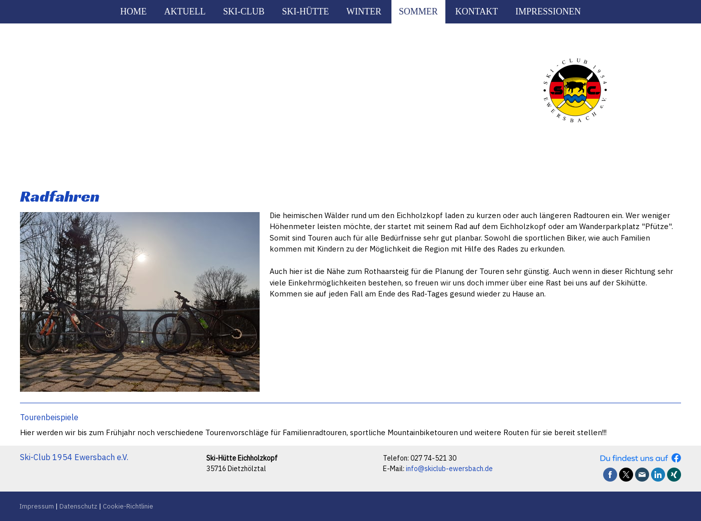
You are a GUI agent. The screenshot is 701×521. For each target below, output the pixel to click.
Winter (364, 11)
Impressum (36, 506)
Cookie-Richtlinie (128, 506)
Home (133, 11)
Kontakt (476, 11)
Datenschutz (78, 506)
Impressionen (548, 11)
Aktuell (185, 11)
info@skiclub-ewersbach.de (449, 468)
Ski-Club (244, 11)
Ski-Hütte (305, 11)
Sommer (418, 11)
